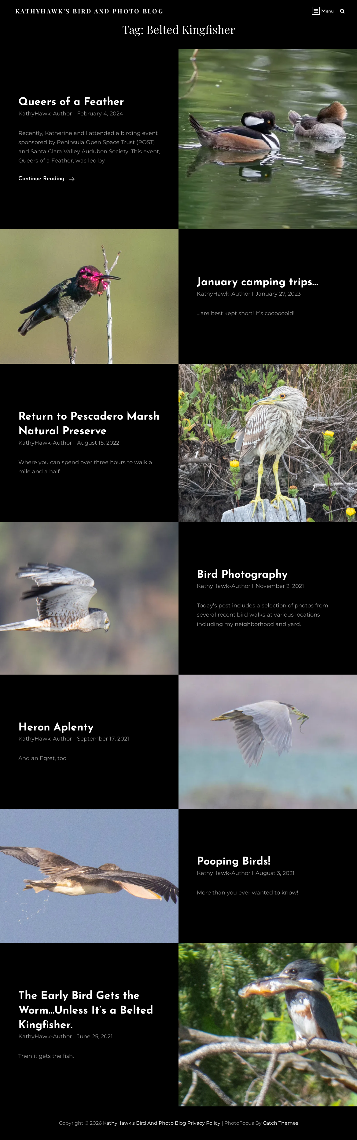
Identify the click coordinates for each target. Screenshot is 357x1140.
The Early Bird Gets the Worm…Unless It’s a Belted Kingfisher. (88, 1010)
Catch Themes (280, 1123)
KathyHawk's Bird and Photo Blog (90, 11)
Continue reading (46, 179)
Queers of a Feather (73, 102)
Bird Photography (244, 574)
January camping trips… (260, 282)
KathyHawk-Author (45, 113)
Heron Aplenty (57, 727)
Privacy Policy (203, 1123)
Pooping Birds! (235, 861)
